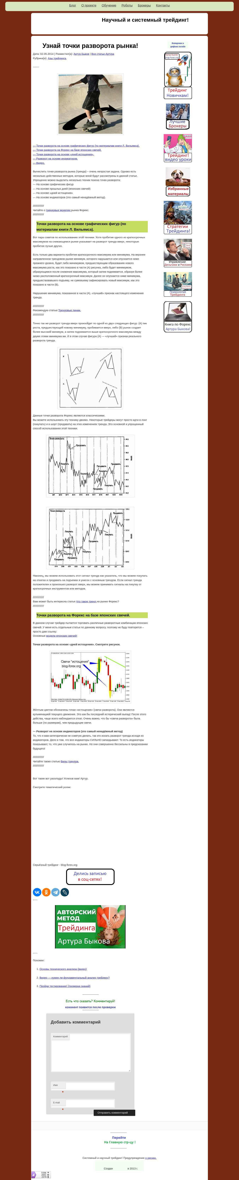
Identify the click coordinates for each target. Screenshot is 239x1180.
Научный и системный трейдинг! (145, 20)
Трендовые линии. (69, 310)
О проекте (88, 5)
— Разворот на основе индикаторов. (55, 158)
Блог (72, 5)
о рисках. (151, 1157)
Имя (58, 1086)
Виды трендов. (70, 761)
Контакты (163, 5)
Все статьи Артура (102, 53)
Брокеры (144, 5)
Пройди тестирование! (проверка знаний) (65, 986)
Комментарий (60, 1036)
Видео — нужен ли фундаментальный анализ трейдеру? (75, 977)
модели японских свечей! (61, 635)
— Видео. (39, 162)
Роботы (127, 5)
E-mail (58, 1103)
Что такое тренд (86, 601)
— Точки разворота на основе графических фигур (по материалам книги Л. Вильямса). (86, 145)
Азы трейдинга (57, 58)
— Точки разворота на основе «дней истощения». (63, 154)
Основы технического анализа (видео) (63, 968)
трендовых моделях (58, 210)
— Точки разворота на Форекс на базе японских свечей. (67, 149)
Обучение (109, 5)
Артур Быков (81, 53)
